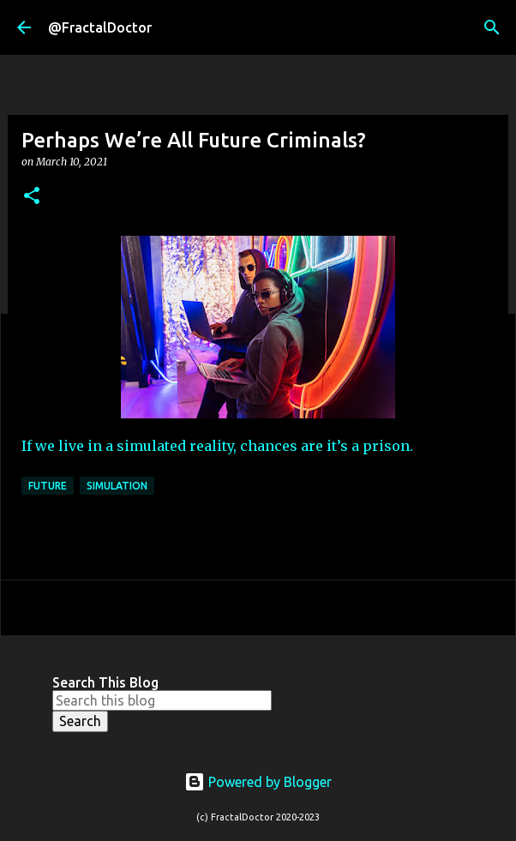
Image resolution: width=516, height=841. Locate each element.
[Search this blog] (162, 700)
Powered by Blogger (258, 782)
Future (47, 485)
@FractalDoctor (100, 27)
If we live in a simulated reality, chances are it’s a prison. (217, 445)
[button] (31, 196)
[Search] (492, 27)
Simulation (117, 485)
